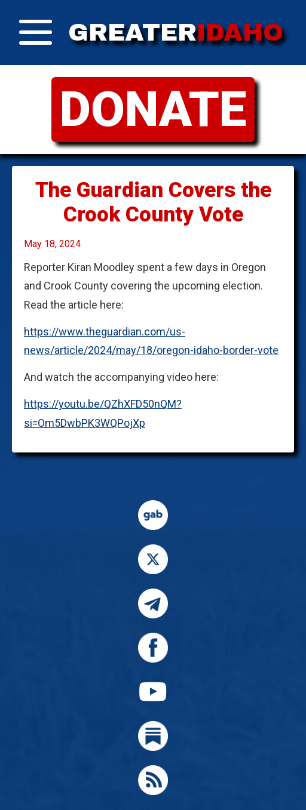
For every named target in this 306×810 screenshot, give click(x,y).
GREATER (175, 32)
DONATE (153, 109)
